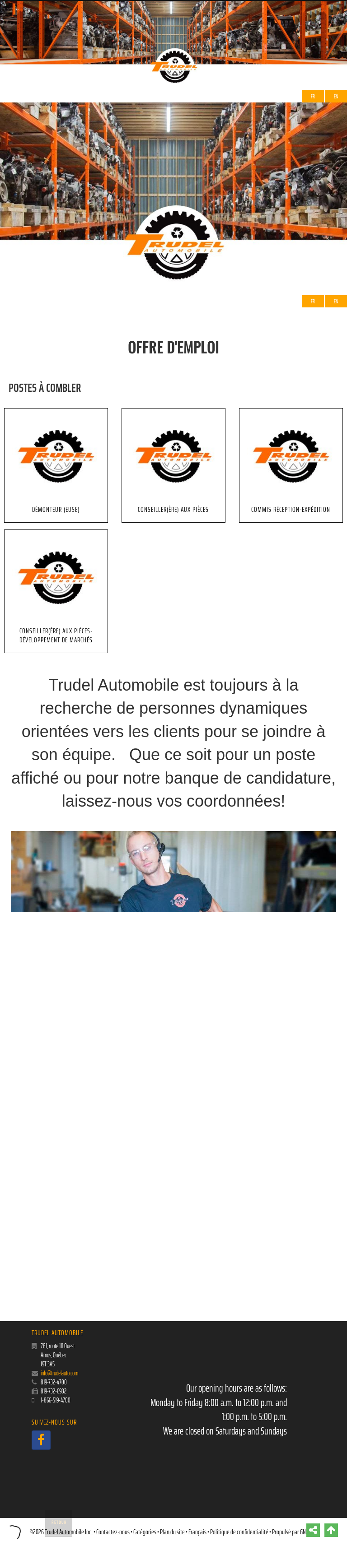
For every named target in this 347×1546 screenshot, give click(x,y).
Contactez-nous (113, 1532)
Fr (313, 96)
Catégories (144, 1532)
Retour (59, 1522)
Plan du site (172, 1532)
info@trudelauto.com (59, 1373)
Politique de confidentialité (239, 1532)
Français (197, 1532)
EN (336, 96)
